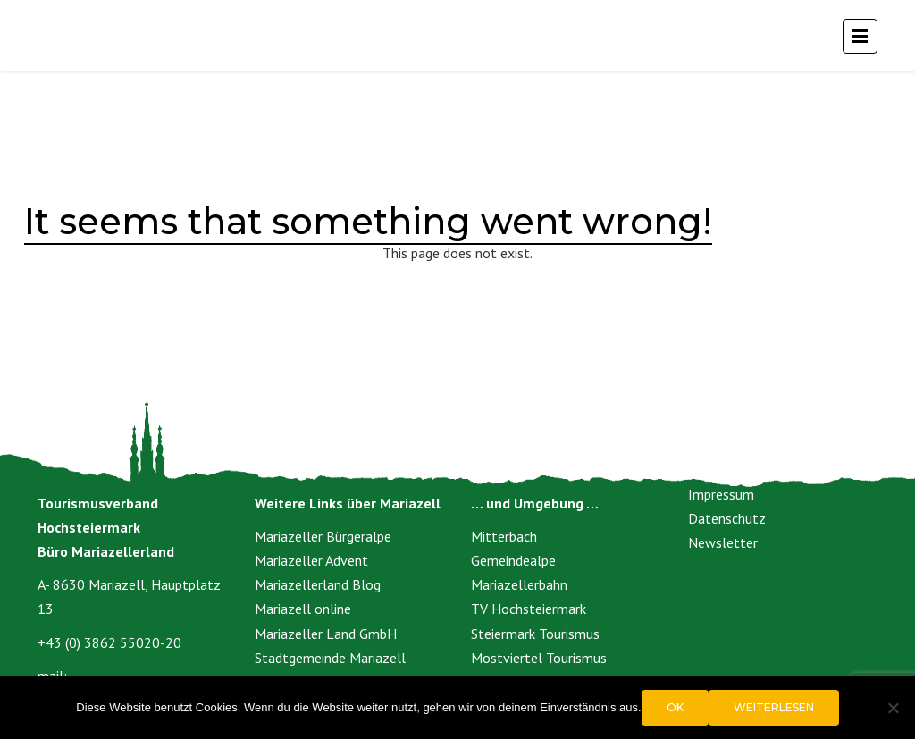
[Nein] (893, 708)
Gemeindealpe (513, 560)
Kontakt (712, 469)
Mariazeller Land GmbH (326, 633)
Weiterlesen (774, 707)
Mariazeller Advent (311, 560)
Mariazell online (303, 608)
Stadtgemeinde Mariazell (330, 658)
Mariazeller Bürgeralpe (323, 536)
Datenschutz (727, 518)
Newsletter (723, 542)
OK (675, 707)
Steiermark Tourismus (535, 633)
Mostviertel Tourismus (539, 658)
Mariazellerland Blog (318, 584)
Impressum (721, 494)
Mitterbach (504, 536)
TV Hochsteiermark (528, 608)
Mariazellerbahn (519, 584)
